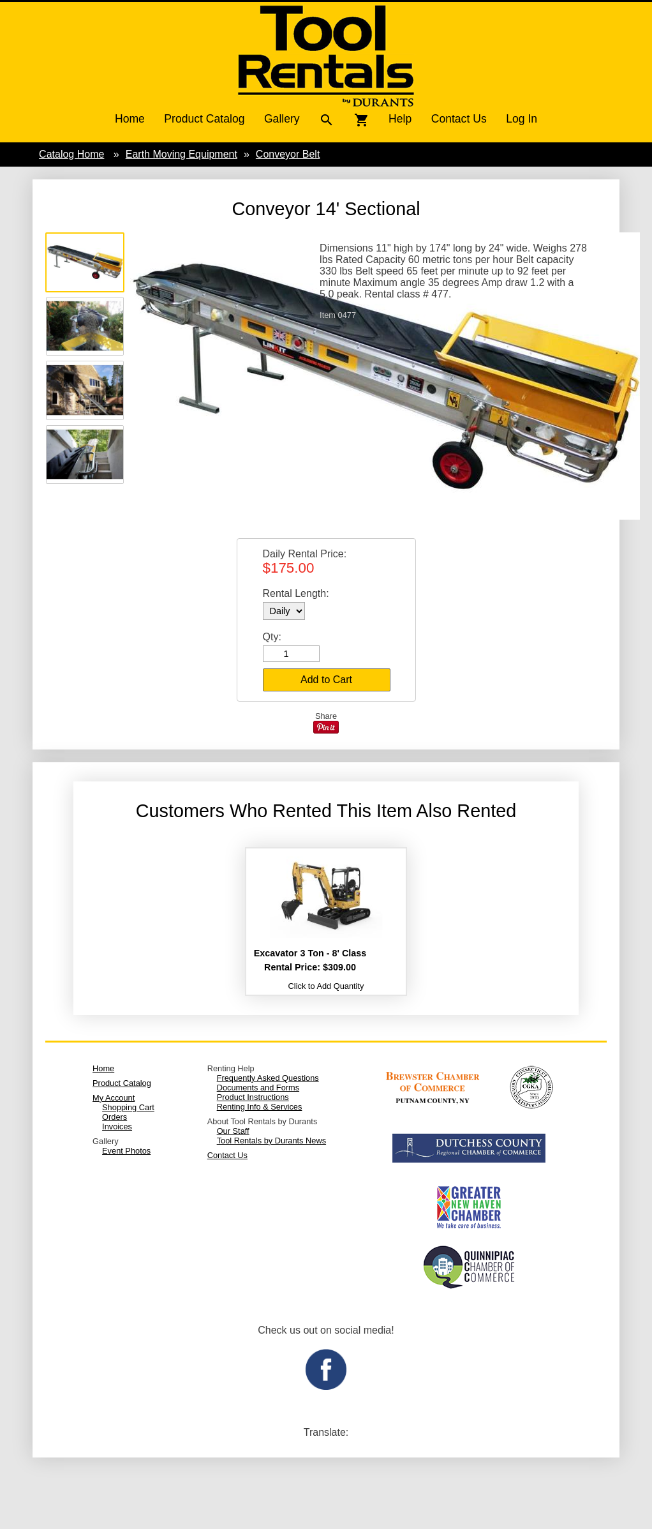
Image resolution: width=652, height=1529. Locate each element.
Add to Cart (326, 679)
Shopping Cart (128, 1107)
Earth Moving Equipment (181, 154)
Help (400, 118)
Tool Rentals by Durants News (271, 1140)
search (326, 120)
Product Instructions (253, 1097)
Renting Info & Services (259, 1106)
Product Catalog (204, 118)
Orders (114, 1117)
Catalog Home (71, 154)
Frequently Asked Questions (268, 1078)
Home (130, 118)
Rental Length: (296, 593)
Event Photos (126, 1151)
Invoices (117, 1126)
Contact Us (459, 118)
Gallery (282, 118)
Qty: (272, 636)
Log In (521, 118)
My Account (114, 1098)
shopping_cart (361, 120)
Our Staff (233, 1131)
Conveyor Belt (288, 154)
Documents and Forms (258, 1087)
